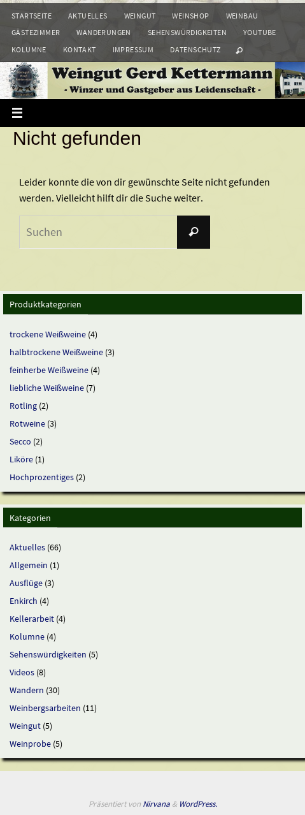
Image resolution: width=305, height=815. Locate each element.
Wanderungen (103, 32)
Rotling (23, 405)
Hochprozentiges (42, 477)
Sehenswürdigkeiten (187, 32)
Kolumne (28, 49)
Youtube (259, 32)
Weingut (140, 15)
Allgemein (29, 565)
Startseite (31, 15)
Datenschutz (195, 49)
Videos (22, 672)
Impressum (133, 49)
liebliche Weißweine (47, 387)
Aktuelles (88, 15)
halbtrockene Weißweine (56, 352)
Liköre (21, 459)
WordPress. (198, 803)
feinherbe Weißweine (49, 370)
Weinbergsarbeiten (45, 708)
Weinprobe (30, 743)
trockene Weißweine (48, 334)
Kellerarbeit (32, 618)
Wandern (27, 690)
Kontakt (79, 49)
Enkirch (24, 600)
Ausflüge (26, 583)
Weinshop (190, 15)
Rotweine (27, 423)
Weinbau (242, 15)
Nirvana (156, 803)
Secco (20, 441)
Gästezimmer (35, 32)
